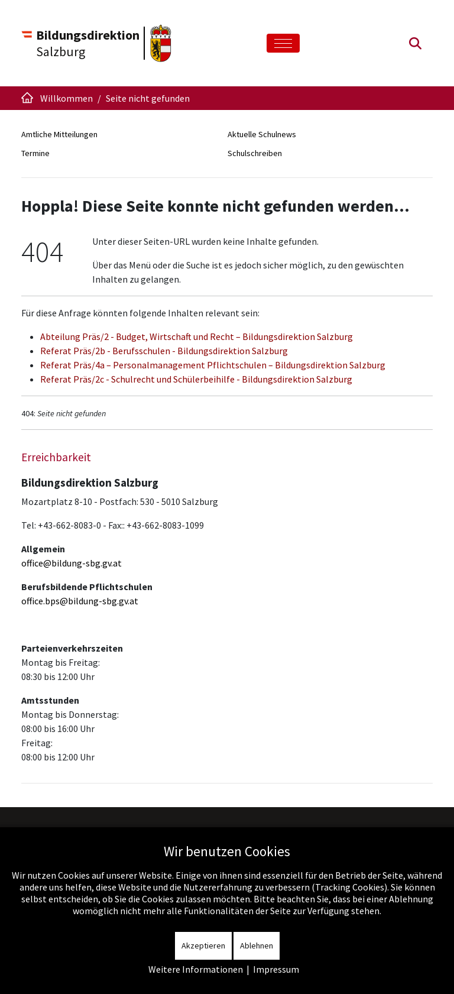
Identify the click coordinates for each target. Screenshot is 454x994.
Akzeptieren (203, 945)
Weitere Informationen (195, 969)
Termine (35, 153)
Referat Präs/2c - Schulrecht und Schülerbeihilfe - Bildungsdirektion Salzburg (196, 379)
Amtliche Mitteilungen (59, 134)
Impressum (276, 969)
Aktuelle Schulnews (262, 134)
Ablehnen (256, 945)
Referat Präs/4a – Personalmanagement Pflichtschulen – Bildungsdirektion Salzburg (212, 365)
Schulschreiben (255, 153)
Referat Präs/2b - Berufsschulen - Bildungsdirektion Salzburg (164, 351)
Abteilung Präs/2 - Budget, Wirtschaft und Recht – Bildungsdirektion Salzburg (196, 336)
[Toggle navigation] (283, 43)
